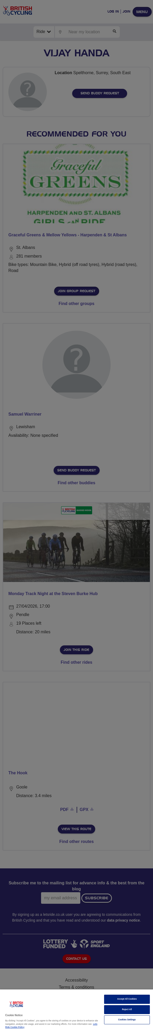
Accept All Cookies (127, 999)
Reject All (127, 1009)
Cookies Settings (127, 1020)
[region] (76, 1009)
